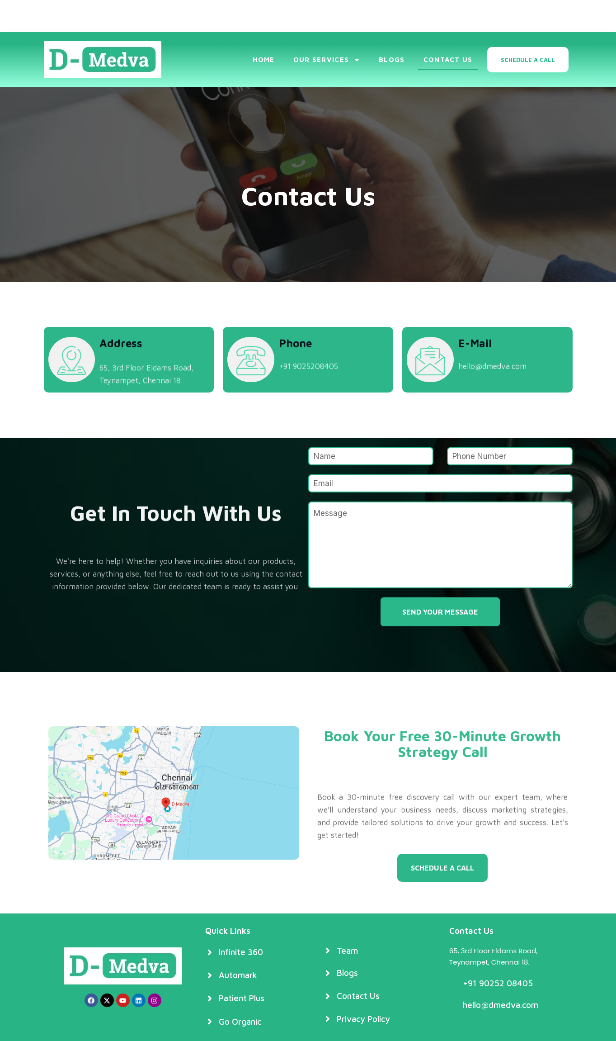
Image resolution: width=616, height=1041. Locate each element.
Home (263, 59)
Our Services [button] (327, 60)
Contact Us (448, 59)
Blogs (392, 59)
